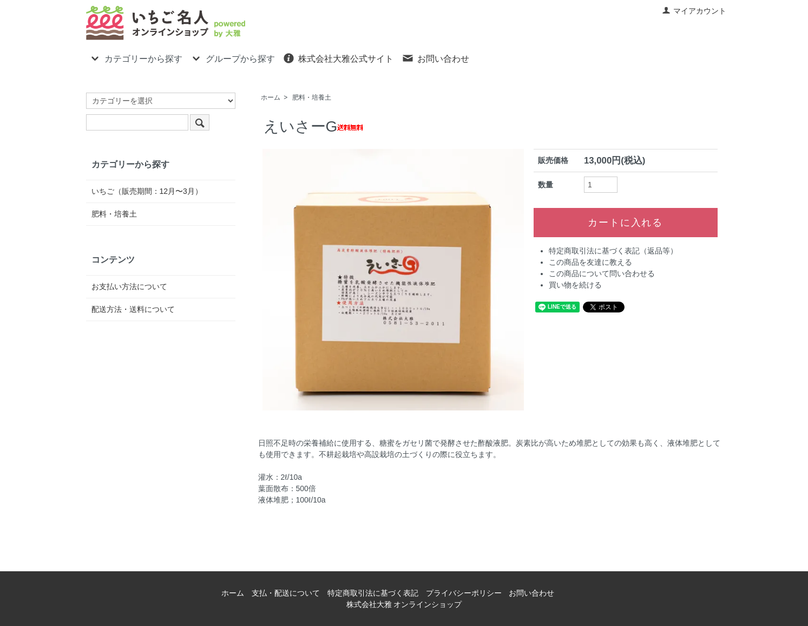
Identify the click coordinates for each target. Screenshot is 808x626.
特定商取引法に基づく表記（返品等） (613, 250)
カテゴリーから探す (135, 57)
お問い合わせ (435, 57)
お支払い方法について (129, 286)
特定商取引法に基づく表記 (372, 593)
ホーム (270, 97)
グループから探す (232, 57)
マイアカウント (694, 10)
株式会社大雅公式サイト (338, 57)
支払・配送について (286, 593)
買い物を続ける (575, 285)
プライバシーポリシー (464, 593)
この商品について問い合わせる (602, 273)
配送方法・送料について (133, 309)
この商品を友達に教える (590, 262)
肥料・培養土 (311, 97)
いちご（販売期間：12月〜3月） (146, 191)
